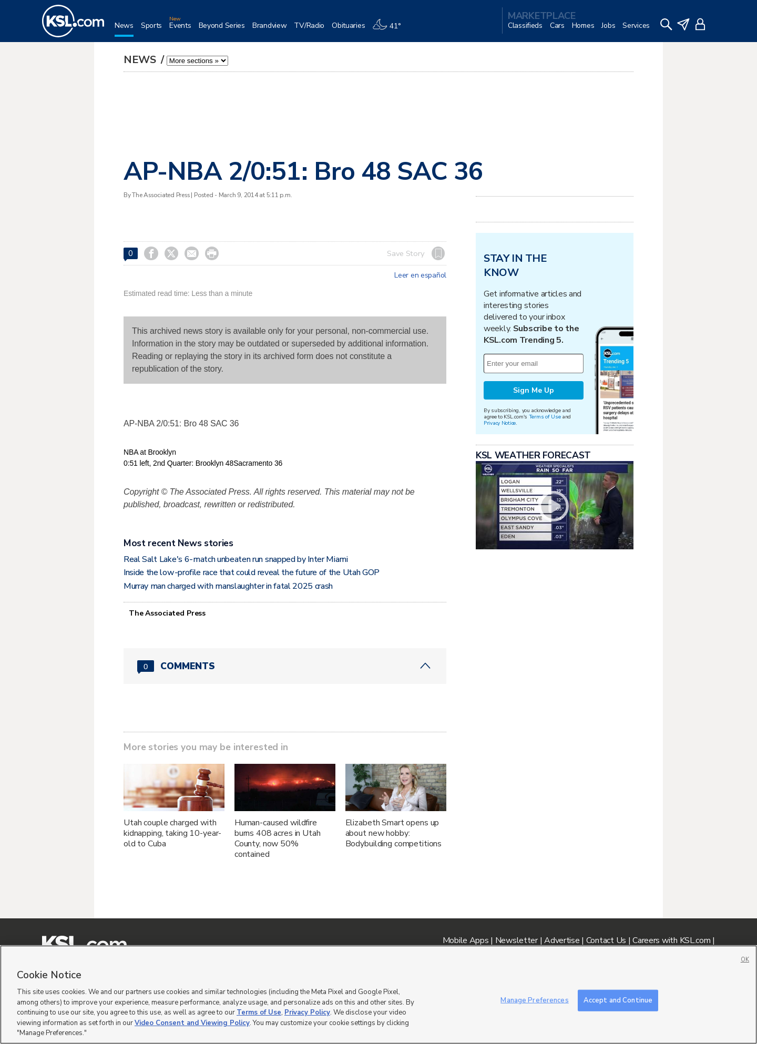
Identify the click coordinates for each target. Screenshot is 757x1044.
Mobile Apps (466, 940)
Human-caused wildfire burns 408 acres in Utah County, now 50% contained (277, 838)
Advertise (561, 940)
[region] (378, 994)
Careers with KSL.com (671, 940)
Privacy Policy (307, 1012)
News (141, 60)
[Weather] (390, 29)
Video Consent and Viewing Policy (192, 1023)
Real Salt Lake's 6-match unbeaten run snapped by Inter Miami (236, 559)
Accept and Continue (618, 1000)
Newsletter (516, 940)
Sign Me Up (533, 390)
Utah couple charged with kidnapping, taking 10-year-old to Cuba (172, 833)
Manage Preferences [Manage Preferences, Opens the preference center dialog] (534, 1000)
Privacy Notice (500, 422)
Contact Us (606, 940)
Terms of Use (545, 416)
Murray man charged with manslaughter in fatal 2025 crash (228, 586)
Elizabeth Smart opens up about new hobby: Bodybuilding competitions (393, 833)
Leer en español (420, 275)
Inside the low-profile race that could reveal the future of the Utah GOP (252, 572)
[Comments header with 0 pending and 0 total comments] (285, 666)
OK (745, 960)
